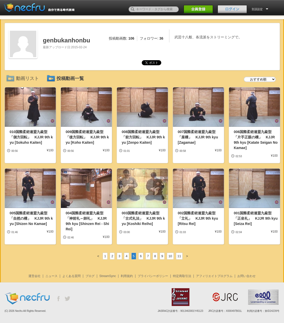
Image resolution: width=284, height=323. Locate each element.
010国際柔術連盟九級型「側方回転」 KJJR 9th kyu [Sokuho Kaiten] (31, 137)
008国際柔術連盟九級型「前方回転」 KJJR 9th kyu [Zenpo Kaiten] (143, 137)
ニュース (51, 276)
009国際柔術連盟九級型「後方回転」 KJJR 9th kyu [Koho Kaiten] (87, 137)
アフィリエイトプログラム (214, 276)
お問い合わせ (246, 276)
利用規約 (127, 276)
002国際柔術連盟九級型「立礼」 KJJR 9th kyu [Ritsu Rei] (198, 218)
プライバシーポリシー (153, 276)
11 (179, 256)
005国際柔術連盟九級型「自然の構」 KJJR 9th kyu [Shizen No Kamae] (31, 218)
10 (170, 256)
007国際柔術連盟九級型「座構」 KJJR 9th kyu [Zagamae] (198, 137)
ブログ (90, 276)
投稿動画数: (121, 38)
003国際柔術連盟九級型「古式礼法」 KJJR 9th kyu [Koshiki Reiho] (143, 218)
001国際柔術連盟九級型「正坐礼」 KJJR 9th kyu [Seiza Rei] (256, 218)
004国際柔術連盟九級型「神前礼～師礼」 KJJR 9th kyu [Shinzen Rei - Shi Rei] (87, 221)
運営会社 (34, 276)
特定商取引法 (182, 276)
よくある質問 (71, 276)
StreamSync (107, 276)
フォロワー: (151, 38)
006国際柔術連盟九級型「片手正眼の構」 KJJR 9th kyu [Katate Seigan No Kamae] (256, 140)
